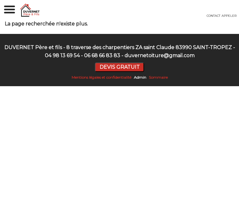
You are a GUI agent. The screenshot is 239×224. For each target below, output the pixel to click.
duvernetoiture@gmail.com (159, 55)
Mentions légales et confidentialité (101, 77)
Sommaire (158, 77)
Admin (140, 77)
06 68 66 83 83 (102, 55)
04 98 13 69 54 (62, 55)
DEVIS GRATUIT (120, 67)
